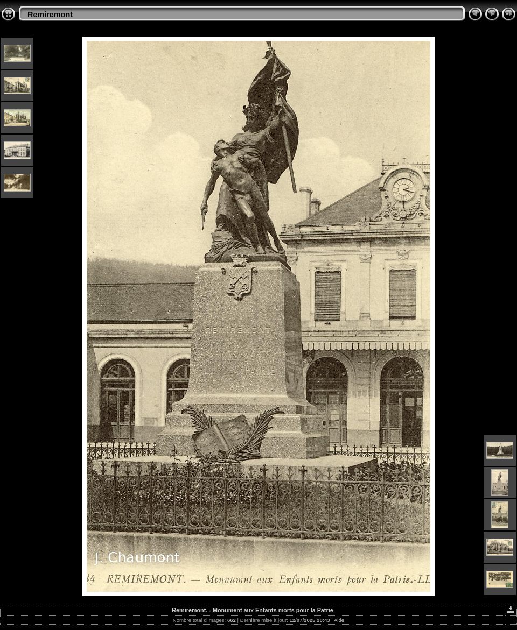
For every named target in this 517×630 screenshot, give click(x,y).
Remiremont (50, 14)
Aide (339, 620)
